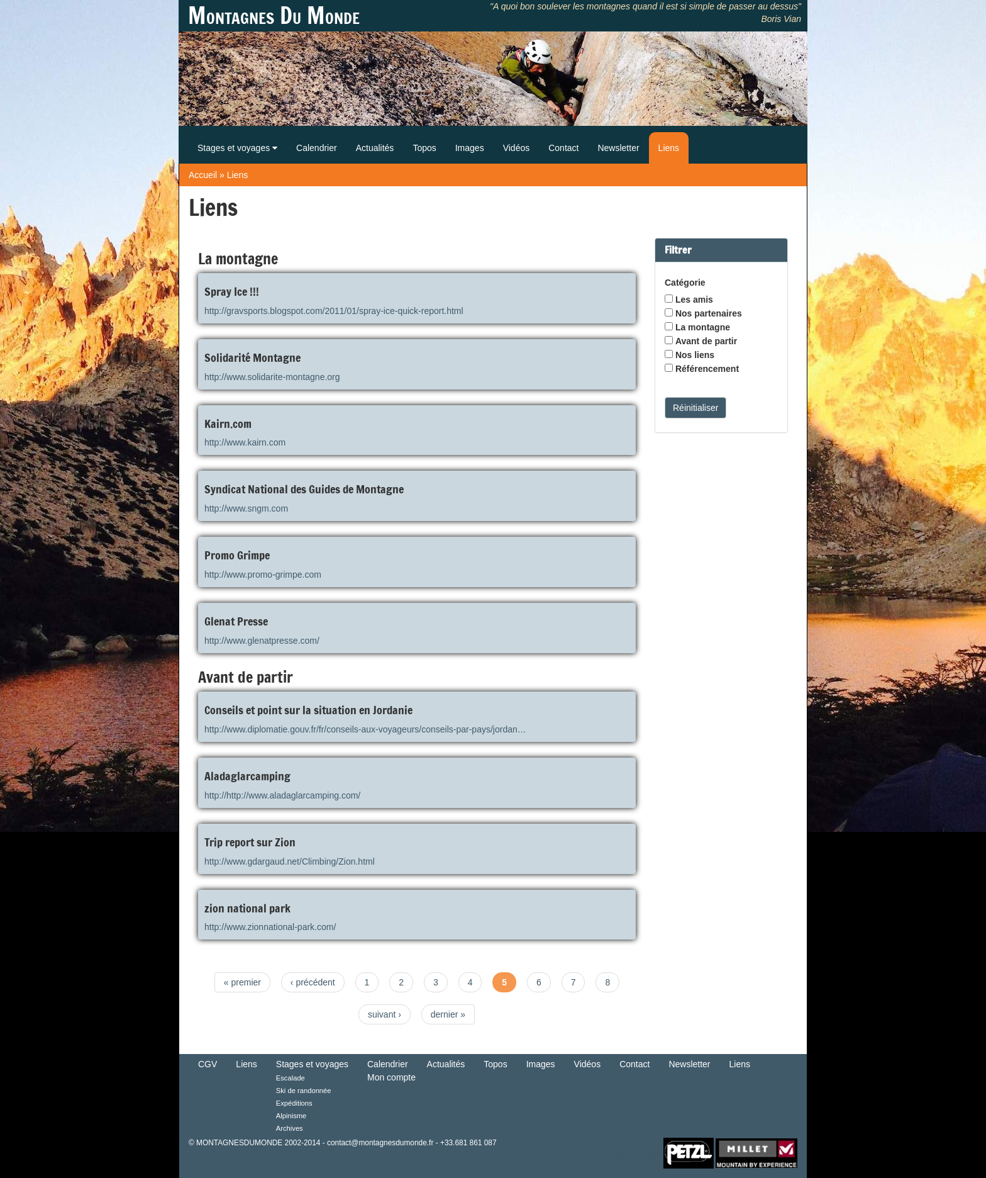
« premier (242, 982)
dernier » (448, 1014)
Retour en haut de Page (621, 1152)
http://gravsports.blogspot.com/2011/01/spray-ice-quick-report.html (333, 311)
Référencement (707, 369)
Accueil (203, 175)
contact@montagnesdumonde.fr (380, 1142)
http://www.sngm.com (246, 508)
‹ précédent (313, 982)
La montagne (702, 327)
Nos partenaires (708, 313)
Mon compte (391, 1077)
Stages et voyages (237, 148)
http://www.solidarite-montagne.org (272, 377)
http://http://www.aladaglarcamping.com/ (282, 795)
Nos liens (694, 355)
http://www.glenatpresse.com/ (261, 641)
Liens (668, 148)
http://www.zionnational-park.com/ (270, 927)
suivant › (384, 1014)
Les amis (694, 299)
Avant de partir (706, 341)
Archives (289, 1128)
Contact (563, 148)
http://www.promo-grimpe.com (262, 574)
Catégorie (685, 283)
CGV (207, 1064)
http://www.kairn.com (244, 442)
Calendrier (316, 148)
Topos (424, 148)
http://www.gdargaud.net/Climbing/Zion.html (289, 861)
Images (469, 148)
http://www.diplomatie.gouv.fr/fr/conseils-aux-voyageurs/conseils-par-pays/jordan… (365, 729)
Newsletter (618, 148)
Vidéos (516, 148)
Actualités (375, 148)
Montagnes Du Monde (274, 15)
